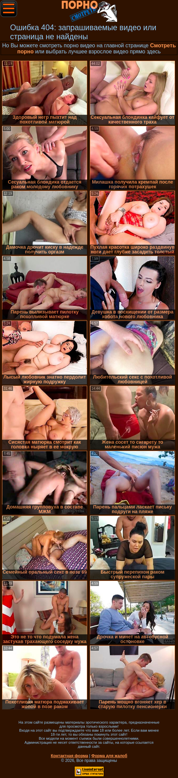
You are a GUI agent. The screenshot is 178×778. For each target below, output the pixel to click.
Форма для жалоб (110, 755)
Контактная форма (69, 755)
